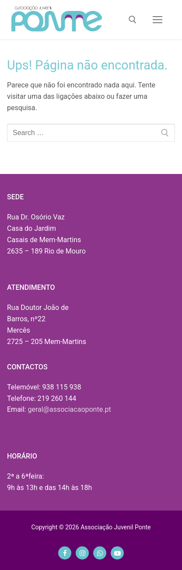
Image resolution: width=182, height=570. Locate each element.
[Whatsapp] (99, 553)
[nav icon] (158, 19)
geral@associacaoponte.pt (69, 409)
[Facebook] (64, 553)
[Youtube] (117, 553)
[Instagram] (82, 553)
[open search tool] (132, 20)
